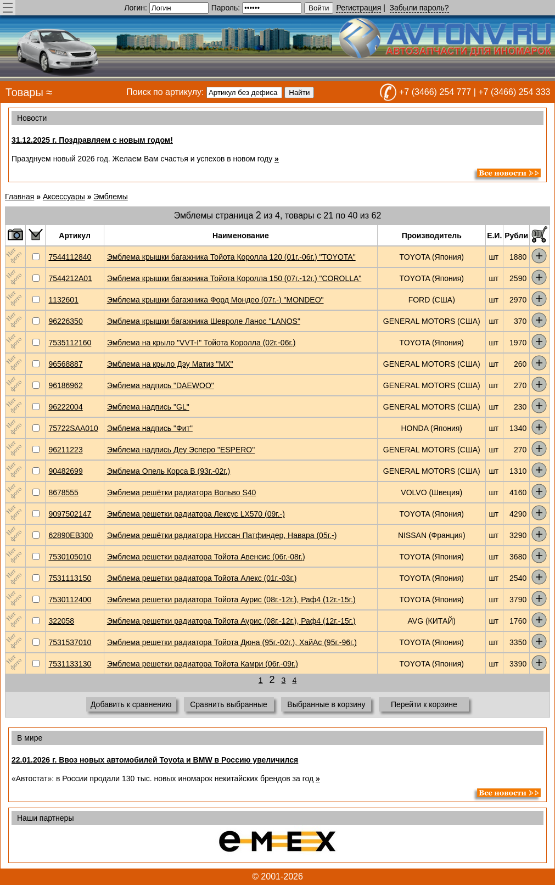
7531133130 (69, 663)
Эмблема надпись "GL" (148, 406)
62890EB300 (70, 535)
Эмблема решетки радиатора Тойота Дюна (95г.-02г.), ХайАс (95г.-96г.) (232, 642)
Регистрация (358, 7)
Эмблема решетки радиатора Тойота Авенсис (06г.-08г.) (206, 556)
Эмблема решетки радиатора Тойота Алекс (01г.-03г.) (202, 578)
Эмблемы (110, 196)
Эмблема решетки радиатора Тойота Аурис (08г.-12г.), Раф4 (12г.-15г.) (231, 599)
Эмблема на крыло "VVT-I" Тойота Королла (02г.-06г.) (201, 342)
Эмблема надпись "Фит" (150, 428)
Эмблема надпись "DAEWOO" (160, 385)
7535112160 (69, 342)
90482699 (65, 471)
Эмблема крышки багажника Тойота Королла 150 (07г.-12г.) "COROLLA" (234, 278)
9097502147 (69, 513)
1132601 (63, 299)
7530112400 (69, 599)
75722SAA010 (73, 428)
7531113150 (69, 578)
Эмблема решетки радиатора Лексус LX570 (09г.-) (196, 513)
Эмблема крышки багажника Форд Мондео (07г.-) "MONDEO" (215, 299)
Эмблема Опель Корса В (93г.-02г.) (169, 471)
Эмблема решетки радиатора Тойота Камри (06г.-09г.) (202, 663)
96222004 (65, 406)
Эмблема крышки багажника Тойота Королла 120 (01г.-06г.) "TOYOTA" (231, 257)
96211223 (65, 449)
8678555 (63, 492)
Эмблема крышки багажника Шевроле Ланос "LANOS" (203, 321)
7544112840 (69, 257)
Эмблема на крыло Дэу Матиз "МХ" (170, 364)
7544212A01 (70, 278)
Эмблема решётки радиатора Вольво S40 (181, 492)
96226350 (65, 321)
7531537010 (69, 642)
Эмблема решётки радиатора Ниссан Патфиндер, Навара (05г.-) (222, 535)
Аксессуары (64, 196)
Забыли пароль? (419, 7)
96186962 (65, 385)
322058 (61, 621)
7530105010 (69, 556)
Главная (19, 196)
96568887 (65, 364)
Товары (24, 92)
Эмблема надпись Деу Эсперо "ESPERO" (181, 449)
